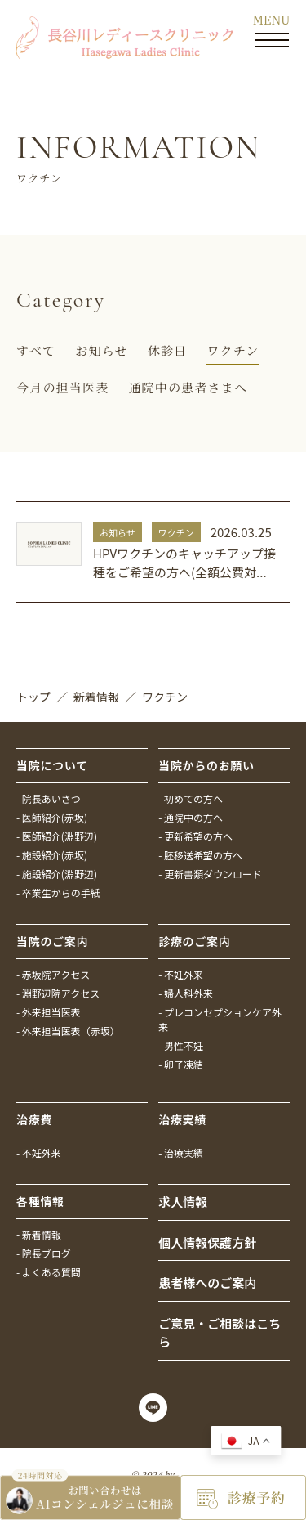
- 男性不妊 (180, 1045)
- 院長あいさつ (48, 798)
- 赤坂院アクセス (53, 974)
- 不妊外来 (180, 974)
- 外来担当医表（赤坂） (68, 1031)
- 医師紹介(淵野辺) (56, 836)
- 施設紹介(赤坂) (51, 855)
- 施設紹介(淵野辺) (56, 874)
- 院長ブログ (43, 1253)
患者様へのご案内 (207, 1282)
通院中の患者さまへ (187, 387)
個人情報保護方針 (207, 1242)
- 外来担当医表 (48, 1012)
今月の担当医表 (62, 387)
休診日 (168, 350)
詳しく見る (153, 552)
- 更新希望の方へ (195, 836)
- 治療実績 (180, 1152)
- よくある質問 (48, 1272)
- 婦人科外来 (185, 993)
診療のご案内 (194, 941)
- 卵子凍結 (180, 1064)
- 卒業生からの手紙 (58, 892)
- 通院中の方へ (190, 817)
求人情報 (182, 1201)
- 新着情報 (38, 1234)
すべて (35, 350)
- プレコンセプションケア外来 (220, 1019)
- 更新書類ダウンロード (210, 874)
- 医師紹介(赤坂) (51, 817)
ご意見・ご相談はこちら (219, 1333)
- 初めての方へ (190, 798)
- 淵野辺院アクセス (58, 993)
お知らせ (101, 350)
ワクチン (232, 350)
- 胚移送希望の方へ (200, 855)
